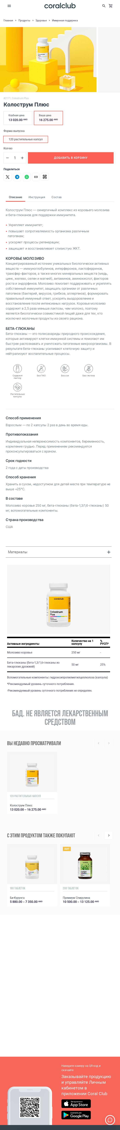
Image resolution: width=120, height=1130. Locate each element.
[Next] (108, 835)
